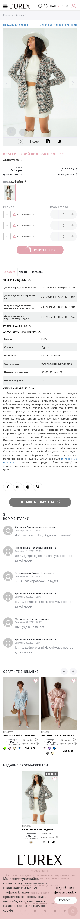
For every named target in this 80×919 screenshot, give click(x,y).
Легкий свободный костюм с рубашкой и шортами (21, 735)
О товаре (9, 272)
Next (73, 82)
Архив (20, 15)
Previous (7, 82)
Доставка (37, 272)
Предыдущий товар (15, 24)
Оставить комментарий (40, 502)
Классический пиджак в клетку (40, 829)
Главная (8, 15)
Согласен (65, 900)
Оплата (23, 272)
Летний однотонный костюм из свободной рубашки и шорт (59, 735)
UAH (53, 6)
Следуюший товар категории (58, 24)
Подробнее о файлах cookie (65, 890)
